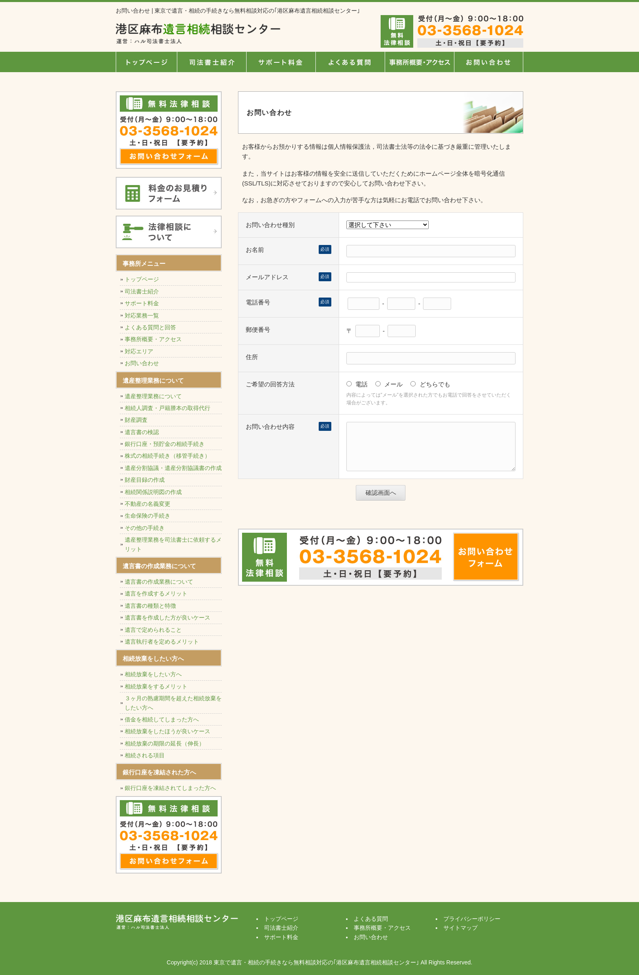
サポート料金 (280, 62)
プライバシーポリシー (471, 918)
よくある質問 (350, 62)
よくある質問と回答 (150, 327)
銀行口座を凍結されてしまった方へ (170, 788)
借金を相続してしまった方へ (162, 719)
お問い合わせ (142, 363)
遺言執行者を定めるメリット (162, 641)
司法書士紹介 (211, 62)
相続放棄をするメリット (156, 686)
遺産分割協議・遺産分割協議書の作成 (173, 468)
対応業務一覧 (142, 315)
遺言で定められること (153, 629)
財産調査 (136, 420)
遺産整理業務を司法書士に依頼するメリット (173, 544)
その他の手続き (145, 528)
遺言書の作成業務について (159, 581)
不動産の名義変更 (147, 504)
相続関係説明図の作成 (153, 492)
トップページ (146, 62)
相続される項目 (145, 755)
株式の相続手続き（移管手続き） (167, 455)
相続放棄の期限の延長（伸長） (165, 743)
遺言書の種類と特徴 (150, 605)
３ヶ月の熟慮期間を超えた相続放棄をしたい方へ (173, 702)
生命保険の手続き (147, 515)
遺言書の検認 (142, 432)
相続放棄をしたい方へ (153, 674)
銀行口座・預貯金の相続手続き (165, 444)
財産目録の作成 (145, 479)
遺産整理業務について (153, 396)
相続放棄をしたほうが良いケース (167, 731)
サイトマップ (460, 927)
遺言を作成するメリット (156, 593)
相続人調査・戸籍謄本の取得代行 (167, 408)
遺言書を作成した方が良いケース (167, 617)
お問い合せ (488, 62)
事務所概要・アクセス (419, 62)
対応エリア (139, 351)
